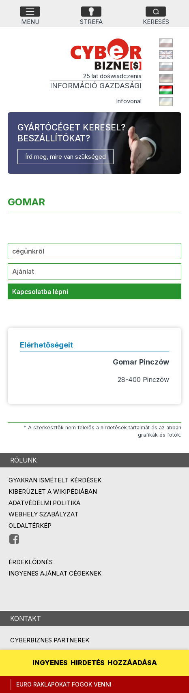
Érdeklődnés (31, 562)
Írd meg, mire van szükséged (65, 156)
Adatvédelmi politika (44, 503)
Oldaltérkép (30, 525)
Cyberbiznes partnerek (49, 640)
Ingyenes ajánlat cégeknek (55, 573)
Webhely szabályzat (43, 514)
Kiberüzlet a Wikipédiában (53, 491)
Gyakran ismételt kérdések (55, 480)
